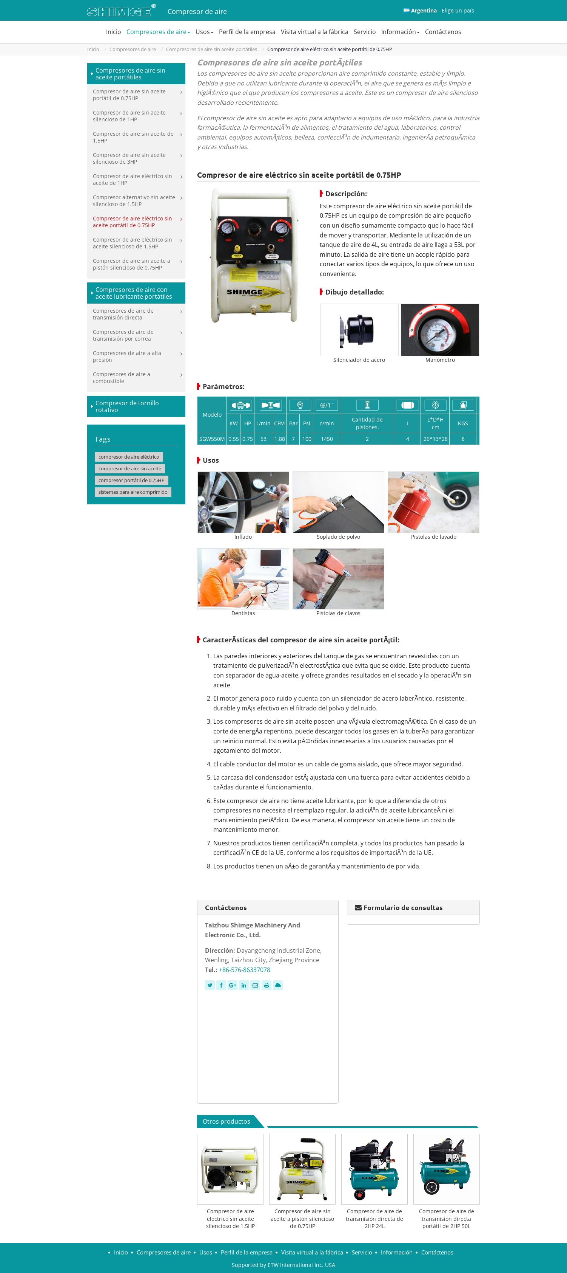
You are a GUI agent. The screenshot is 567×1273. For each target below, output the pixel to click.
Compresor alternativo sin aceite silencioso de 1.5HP (134, 201)
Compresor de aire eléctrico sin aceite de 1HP (132, 179)
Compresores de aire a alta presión (127, 356)
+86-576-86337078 (244, 970)
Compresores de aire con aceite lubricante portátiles (134, 293)
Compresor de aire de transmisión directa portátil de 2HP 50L (446, 1219)
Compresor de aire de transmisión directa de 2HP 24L (374, 1219)
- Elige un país (442, 10)
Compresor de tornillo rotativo (127, 406)
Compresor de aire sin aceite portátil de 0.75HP (129, 95)
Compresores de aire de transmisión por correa (123, 335)
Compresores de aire (132, 49)
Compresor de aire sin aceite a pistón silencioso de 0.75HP (302, 1219)
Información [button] (400, 32)
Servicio (365, 32)
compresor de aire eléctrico (129, 456)
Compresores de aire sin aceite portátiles (211, 49)
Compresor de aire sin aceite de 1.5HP (133, 137)
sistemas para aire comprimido (133, 491)
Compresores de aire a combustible (121, 378)
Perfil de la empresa (247, 32)
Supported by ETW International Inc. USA (283, 1264)
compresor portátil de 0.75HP (132, 480)
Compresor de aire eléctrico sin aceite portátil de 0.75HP (132, 222)
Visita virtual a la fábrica (314, 32)
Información (397, 1252)
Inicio (113, 32)
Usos (205, 1252)
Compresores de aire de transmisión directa (123, 314)
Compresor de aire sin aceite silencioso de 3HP (129, 158)
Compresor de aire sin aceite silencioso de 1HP (129, 116)
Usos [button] (205, 32)
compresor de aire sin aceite (130, 468)
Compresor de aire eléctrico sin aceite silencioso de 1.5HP (230, 1219)
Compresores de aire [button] (158, 32)
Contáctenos (443, 32)
